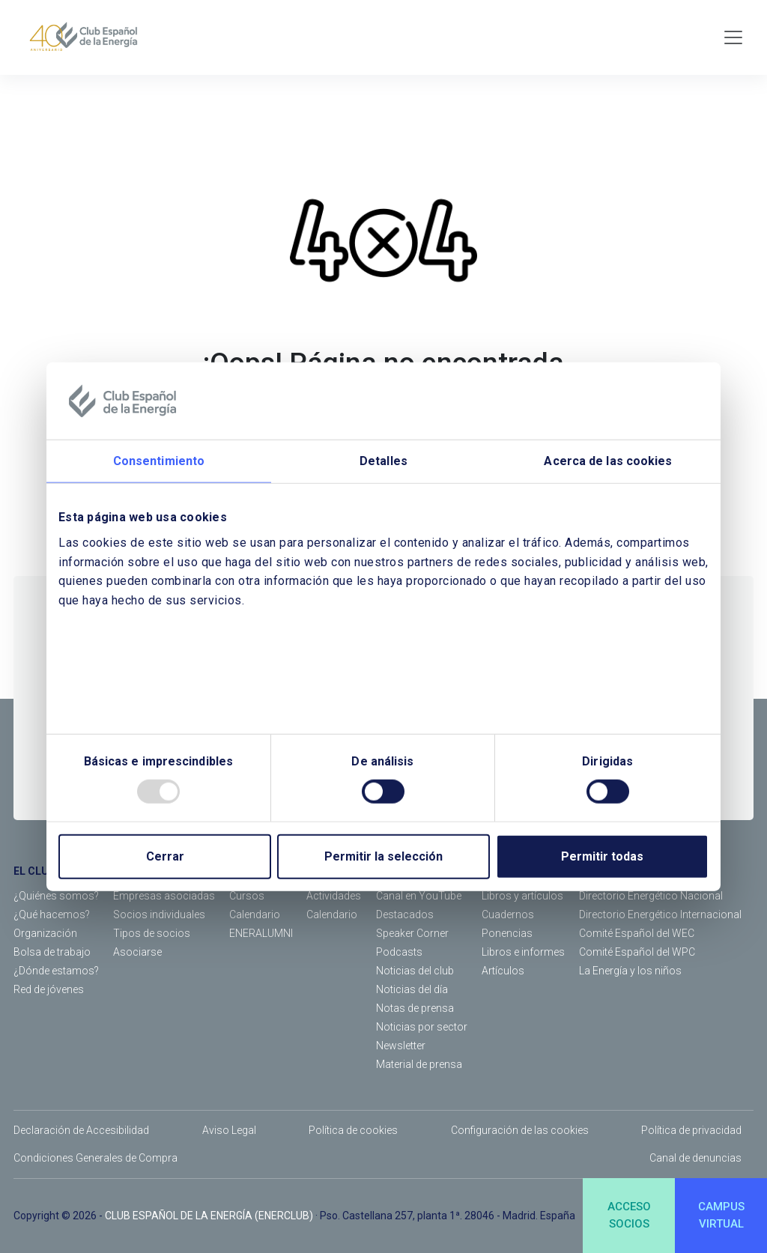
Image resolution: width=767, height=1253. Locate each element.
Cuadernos (508, 914)
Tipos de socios (151, 933)
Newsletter (400, 1046)
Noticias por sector (421, 1027)
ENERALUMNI (261, 933)
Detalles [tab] (383, 461)
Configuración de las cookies (520, 1130)
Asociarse (137, 952)
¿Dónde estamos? (56, 971)
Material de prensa (419, 1064)
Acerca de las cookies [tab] (608, 461)
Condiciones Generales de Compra (95, 1158)
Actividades (333, 896)
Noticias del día (412, 989)
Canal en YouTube (418, 896)
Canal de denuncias (695, 1158)
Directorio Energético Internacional (660, 914)
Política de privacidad (691, 1130)
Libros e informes (523, 952)
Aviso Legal (229, 1130)
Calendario (254, 914)
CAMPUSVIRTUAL (721, 1215)
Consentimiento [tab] (158, 461)
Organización (45, 933)
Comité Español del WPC (637, 952)
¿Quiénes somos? (56, 896)
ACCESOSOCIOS (629, 1215)
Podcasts (399, 952)
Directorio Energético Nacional (651, 896)
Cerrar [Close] (165, 856)
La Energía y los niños (630, 971)
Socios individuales (159, 914)
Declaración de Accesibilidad (81, 1130)
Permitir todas (602, 856)
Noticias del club (415, 971)
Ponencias (507, 933)
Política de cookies (353, 1130)
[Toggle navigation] (733, 37)
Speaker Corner (412, 933)
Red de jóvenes (48, 989)
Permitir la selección (383, 856)
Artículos (503, 971)
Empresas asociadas (164, 896)
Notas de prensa (415, 1008)
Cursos (246, 896)
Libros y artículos (522, 896)
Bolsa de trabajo (52, 952)
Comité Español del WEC (636, 933)
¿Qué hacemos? (51, 914)
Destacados (405, 914)
